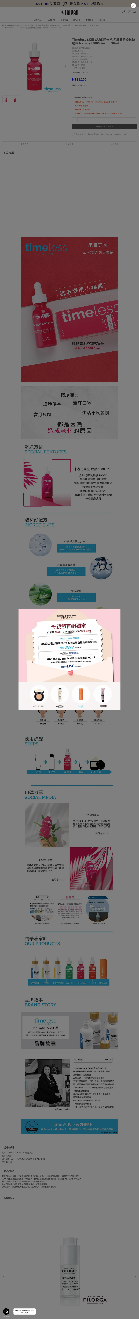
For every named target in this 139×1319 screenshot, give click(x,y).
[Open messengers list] (6, 1311)
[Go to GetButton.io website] (6, 1316)
